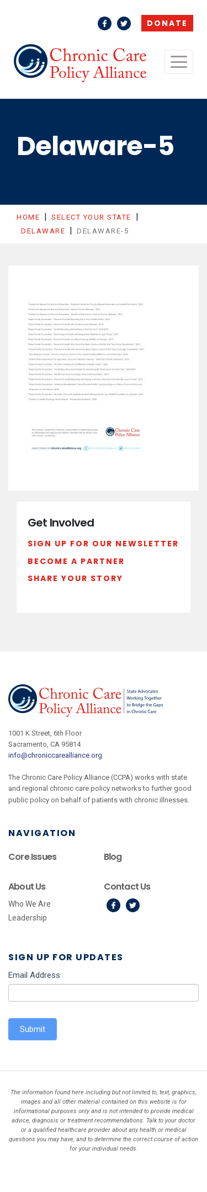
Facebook (105, 23)
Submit (32, 1029)
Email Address (34, 975)
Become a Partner (76, 561)
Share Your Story (75, 578)
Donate (167, 23)
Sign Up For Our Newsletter (103, 543)
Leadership (27, 917)
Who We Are (29, 904)
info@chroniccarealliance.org (55, 755)
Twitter (124, 23)
